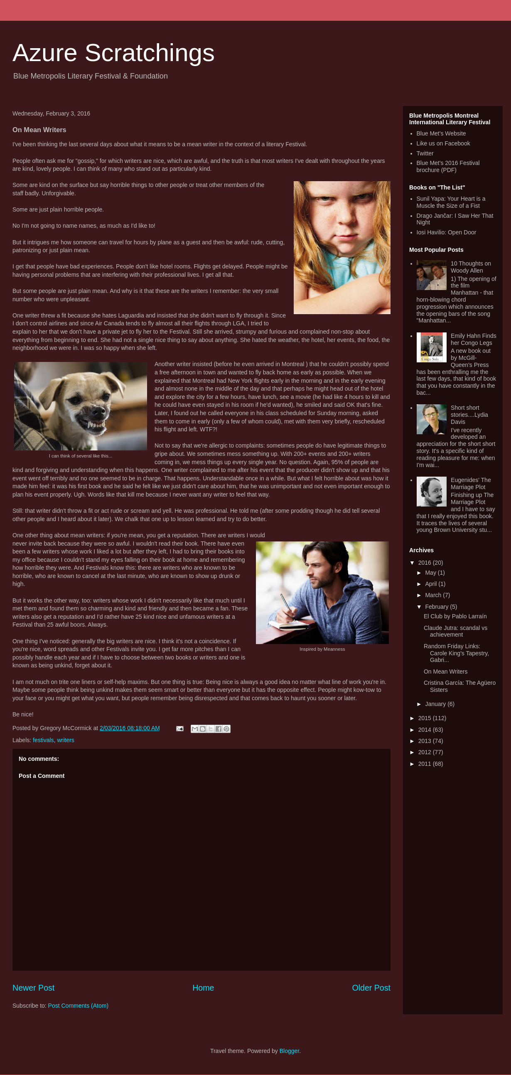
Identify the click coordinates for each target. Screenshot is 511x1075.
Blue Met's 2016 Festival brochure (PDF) (448, 166)
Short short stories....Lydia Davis (469, 414)
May (431, 572)
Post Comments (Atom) (78, 1005)
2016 (425, 562)
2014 (425, 729)
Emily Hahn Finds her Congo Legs (473, 339)
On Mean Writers (446, 671)
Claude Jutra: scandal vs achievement (455, 631)
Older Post (371, 987)
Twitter (425, 153)
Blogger (289, 1051)
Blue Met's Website (441, 133)
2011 (425, 763)
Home (203, 987)
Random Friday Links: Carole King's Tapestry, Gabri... (456, 653)
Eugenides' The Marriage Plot (471, 483)
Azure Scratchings (113, 52)
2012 (425, 752)
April (431, 584)
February (437, 606)
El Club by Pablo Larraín (455, 616)
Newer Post (33, 987)
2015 (425, 718)
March (434, 595)
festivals (43, 740)
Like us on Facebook (443, 143)
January (436, 704)
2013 (425, 741)
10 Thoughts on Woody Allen (471, 267)
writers (65, 740)
